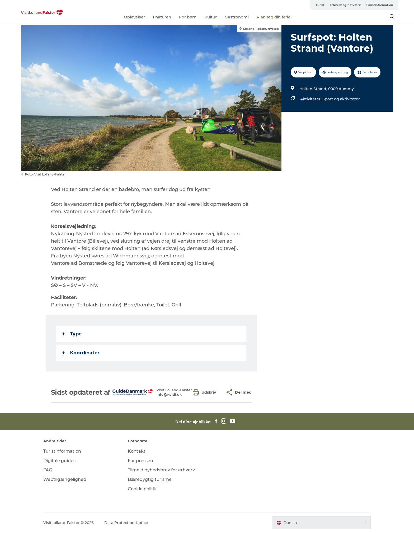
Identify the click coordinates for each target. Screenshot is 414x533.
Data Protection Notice (126, 522)
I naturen (162, 16)
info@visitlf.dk (169, 394)
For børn (187, 16)
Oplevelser (134, 16)
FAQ (47, 469)
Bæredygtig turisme (150, 479)
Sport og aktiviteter (341, 99)
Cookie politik (142, 488)
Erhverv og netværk (345, 5)
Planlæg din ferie (273, 16)
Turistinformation (379, 5)
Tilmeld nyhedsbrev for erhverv (161, 469)
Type (72, 334)
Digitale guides (59, 460)
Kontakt (136, 451)
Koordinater (81, 353)
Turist (320, 5)
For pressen (140, 460)
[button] (206, 392)
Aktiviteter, (311, 99)
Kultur (210, 16)
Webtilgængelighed (64, 479)
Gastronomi (237, 16)
